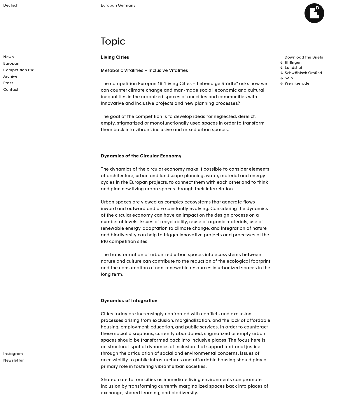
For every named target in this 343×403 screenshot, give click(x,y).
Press (8, 83)
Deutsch (11, 5)
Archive (10, 76)
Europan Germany (118, 5)
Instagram (13, 333)
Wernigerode (297, 84)
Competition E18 (18, 70)
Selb (289, 78)
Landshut (293, 68)
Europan (11, 64)
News (8, 57)
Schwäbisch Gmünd (303, 73)
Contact (11, 90)
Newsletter (13, 339)
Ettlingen (293, 63)
